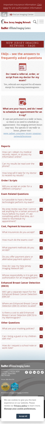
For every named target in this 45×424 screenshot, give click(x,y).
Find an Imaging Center (23, 14)
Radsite (19, 393)
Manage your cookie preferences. (20, 408)
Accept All (23, 416)
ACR (12, 393)
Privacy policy (20, 405)
